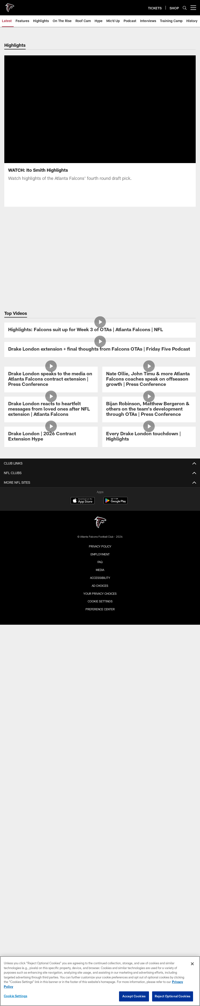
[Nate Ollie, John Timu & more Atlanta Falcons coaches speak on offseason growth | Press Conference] (149, 379)
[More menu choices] (193, 7)
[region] (100, 981)
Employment (100, 554)
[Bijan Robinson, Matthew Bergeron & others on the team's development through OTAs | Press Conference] (149, 409)
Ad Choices (100, 585)
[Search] (185, 8)
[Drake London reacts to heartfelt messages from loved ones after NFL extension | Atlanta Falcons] (51, 409)
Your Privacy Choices (100, 593)
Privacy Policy (100, 546)
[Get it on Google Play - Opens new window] (115, 503)
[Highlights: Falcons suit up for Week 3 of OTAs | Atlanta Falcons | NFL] (100, 330)
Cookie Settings (100, 601)
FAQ (100, 562)
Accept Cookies (134, 996)
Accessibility (100, 577)
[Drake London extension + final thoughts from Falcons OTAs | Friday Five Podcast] (100, 349)
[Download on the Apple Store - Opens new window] (82, 501)
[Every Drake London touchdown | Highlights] (149, 437)
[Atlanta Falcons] (100, 523)
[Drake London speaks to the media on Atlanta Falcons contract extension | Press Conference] (51, 379)
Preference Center (100, 609)
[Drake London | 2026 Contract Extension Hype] (51, 437)
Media (100, 569)
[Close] (192, 964)
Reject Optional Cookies (172, 996)
